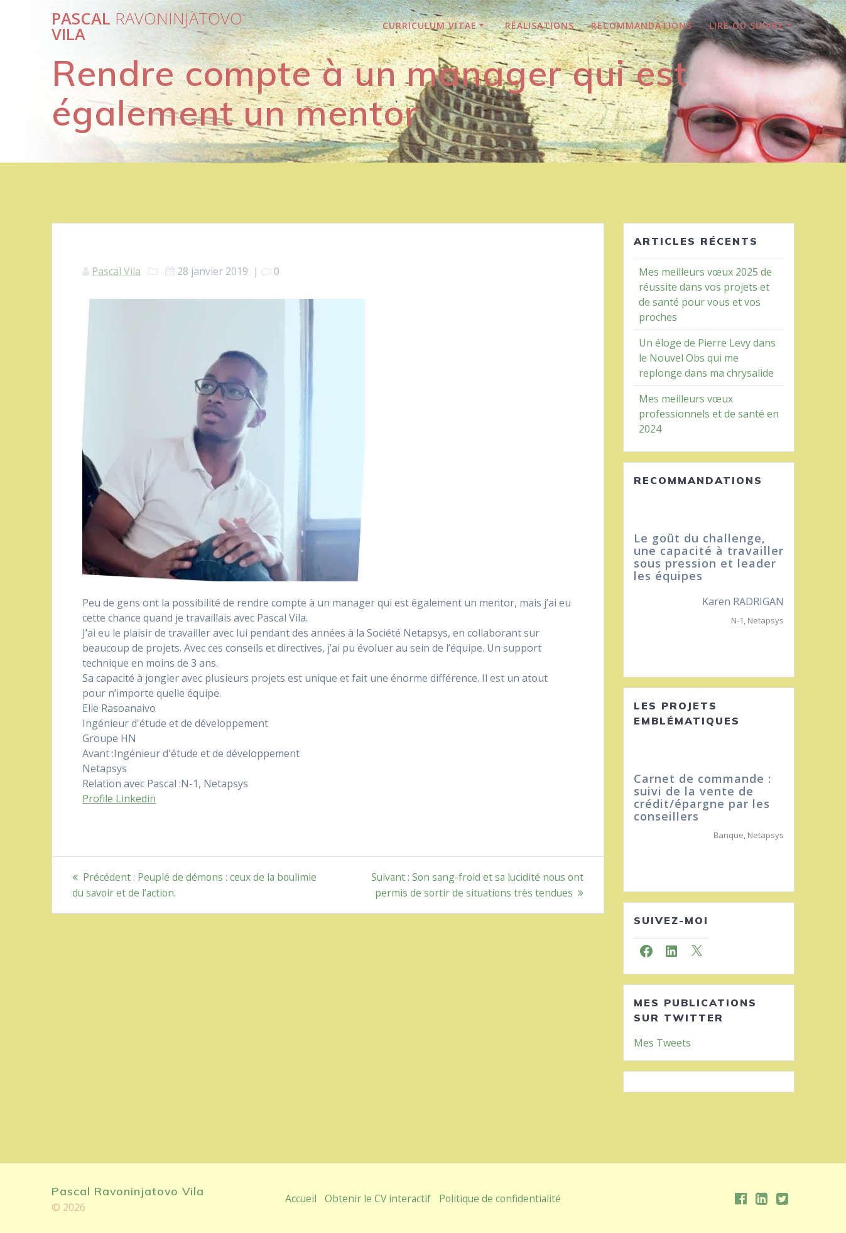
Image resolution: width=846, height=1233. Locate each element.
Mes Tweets (662, 1043)
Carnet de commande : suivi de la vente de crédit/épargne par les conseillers (702, 797)
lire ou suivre (746, 25)
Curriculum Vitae (429, 25)
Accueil (299, 1198)
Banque (728, 835)
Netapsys (765, 620)
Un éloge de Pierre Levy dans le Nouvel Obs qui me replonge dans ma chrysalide (707, 358)
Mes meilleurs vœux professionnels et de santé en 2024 (709, 414)
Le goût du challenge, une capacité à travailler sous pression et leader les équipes (709, 556)
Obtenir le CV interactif (376, 1198)
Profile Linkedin (119, 798)
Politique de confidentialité (500, 1198)
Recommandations (641, 25)
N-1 (737, 620)
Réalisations (539, 25)
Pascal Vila (147, 27)
